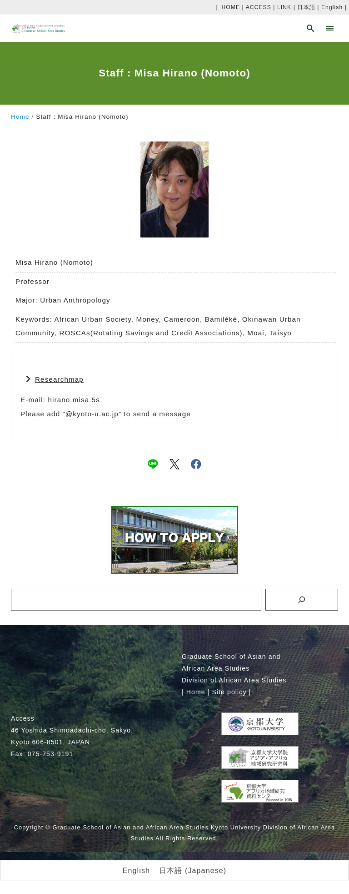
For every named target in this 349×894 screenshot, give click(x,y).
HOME (231, 7)
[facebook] (196, 464)
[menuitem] (136, 870)
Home (195, 692)
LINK (284, 7)
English (332, 7)
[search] (311, 28)
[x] (174, 464)
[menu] (330, 28)
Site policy (229, 692)
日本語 (306, 7)
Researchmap (59, 379)
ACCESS (258, 7)
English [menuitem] (136, 870)
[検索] (301, 600)
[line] (153, 464)
